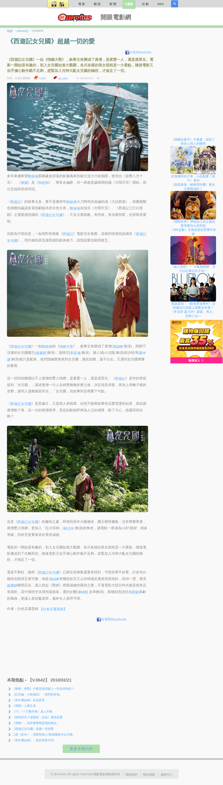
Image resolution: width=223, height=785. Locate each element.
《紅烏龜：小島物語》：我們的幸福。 (37, 694)
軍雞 (24, 182)
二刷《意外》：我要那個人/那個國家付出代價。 (43, 734)
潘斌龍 (83, 592)
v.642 (42, 78)
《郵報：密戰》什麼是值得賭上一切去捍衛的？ (43, 688)
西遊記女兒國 (52, 215)
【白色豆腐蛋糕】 (53, 609)
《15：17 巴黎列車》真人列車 (32, 711)
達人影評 (63, 78)
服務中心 (167, 774)
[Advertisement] (81, 650)
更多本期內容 (81, 748)
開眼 (10, 31)
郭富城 (75, 353)
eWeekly (22, 31)
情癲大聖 (66, 346)
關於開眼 (149, 774)
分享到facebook (138, 52)
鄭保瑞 (33, 176)
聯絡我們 (131, 774)
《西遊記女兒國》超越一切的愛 (33, 728)
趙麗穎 (41, 353)
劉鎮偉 (71, 201)
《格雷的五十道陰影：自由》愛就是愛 (37, 717)
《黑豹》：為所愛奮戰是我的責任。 (36, 723)
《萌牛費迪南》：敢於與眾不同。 (34, 740)
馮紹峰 (118, 346)
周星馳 (133, 592)
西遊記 (15, 201)
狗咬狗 (43, 182)
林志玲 (69, 528)
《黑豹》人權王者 (24, 705)
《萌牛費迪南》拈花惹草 (28, 700)
